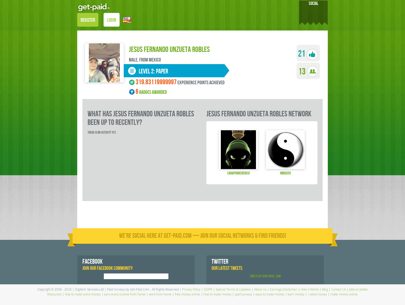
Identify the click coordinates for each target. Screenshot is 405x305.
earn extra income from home (124, 294)
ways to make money (269, 294)
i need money (317, 294)
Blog (325, 289)
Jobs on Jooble (358, 289)
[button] (127, 19)
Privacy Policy (191, 289)
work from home (160, 294)
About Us (260, 289)
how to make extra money (83, 294)
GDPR (208, 289)
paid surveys (243, 294)
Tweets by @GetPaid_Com (265, 276)
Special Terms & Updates (233, 289)
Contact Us (338, 289)
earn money (296, 294)
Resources (54, 294)
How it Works (310, 289)
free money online (187, 294)
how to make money (217, 294)
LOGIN (111, 20)
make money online (344, 294)
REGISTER (88, 20)
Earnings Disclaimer (283, 289)
